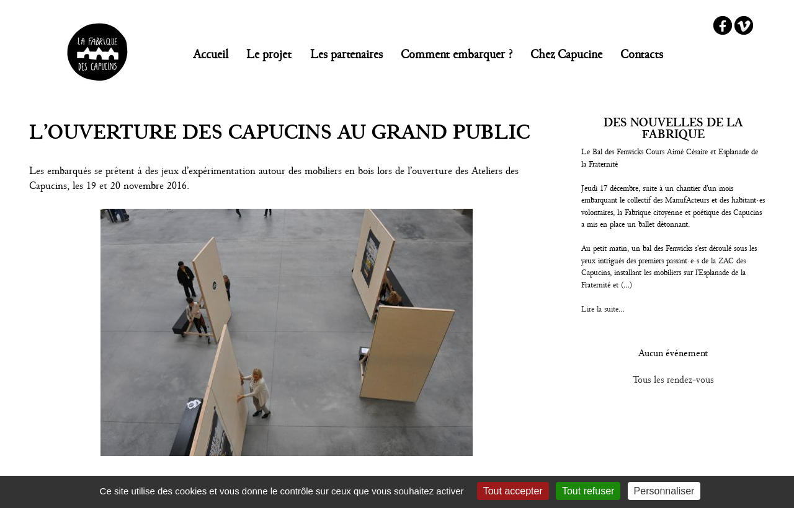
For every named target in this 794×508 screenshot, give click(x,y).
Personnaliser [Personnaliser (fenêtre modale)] (664, 491)
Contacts (641, 54)
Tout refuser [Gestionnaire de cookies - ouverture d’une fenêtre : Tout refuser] (588, 491)
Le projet (269, 54)
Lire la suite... (603, 309)
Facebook (722, 25)
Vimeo (743, 25)
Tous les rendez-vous (673, 379)
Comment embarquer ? (456, 54)
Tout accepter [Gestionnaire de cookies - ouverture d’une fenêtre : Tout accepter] (513, 491)
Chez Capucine (566, 54)
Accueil (210, 54)
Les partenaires (346, 54)
